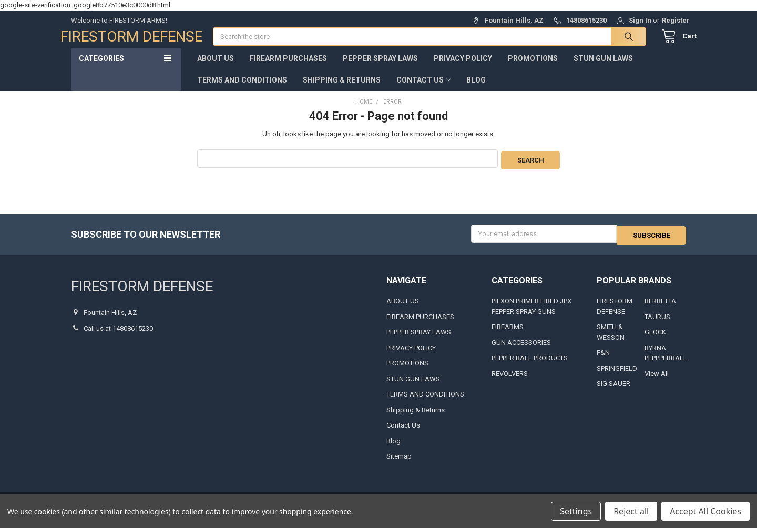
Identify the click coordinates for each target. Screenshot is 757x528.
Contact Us (423, 90)
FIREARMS (508, 334)
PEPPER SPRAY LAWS (380, 69)
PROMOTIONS (533, 69)
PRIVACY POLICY (463, 69)
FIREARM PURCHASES (288, 69)
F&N (603, 359)
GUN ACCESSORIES (521, 349)
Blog (476, 90)
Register (676, 20)
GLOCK (655, 339)
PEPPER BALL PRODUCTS (530, 365)
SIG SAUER (613, 390)
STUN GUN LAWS (603, 69)
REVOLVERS (510, 380)
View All (657, 380)
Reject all (631, 511)
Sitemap (399, 463)
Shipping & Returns (342, 90)
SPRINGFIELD (617, 375)
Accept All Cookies (705, 511)
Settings (576, 511)
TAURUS (657, 324)
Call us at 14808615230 (118, 335)
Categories (101, 69)
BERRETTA (660, 308)
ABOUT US (215, 69)
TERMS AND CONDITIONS (242, 90)
